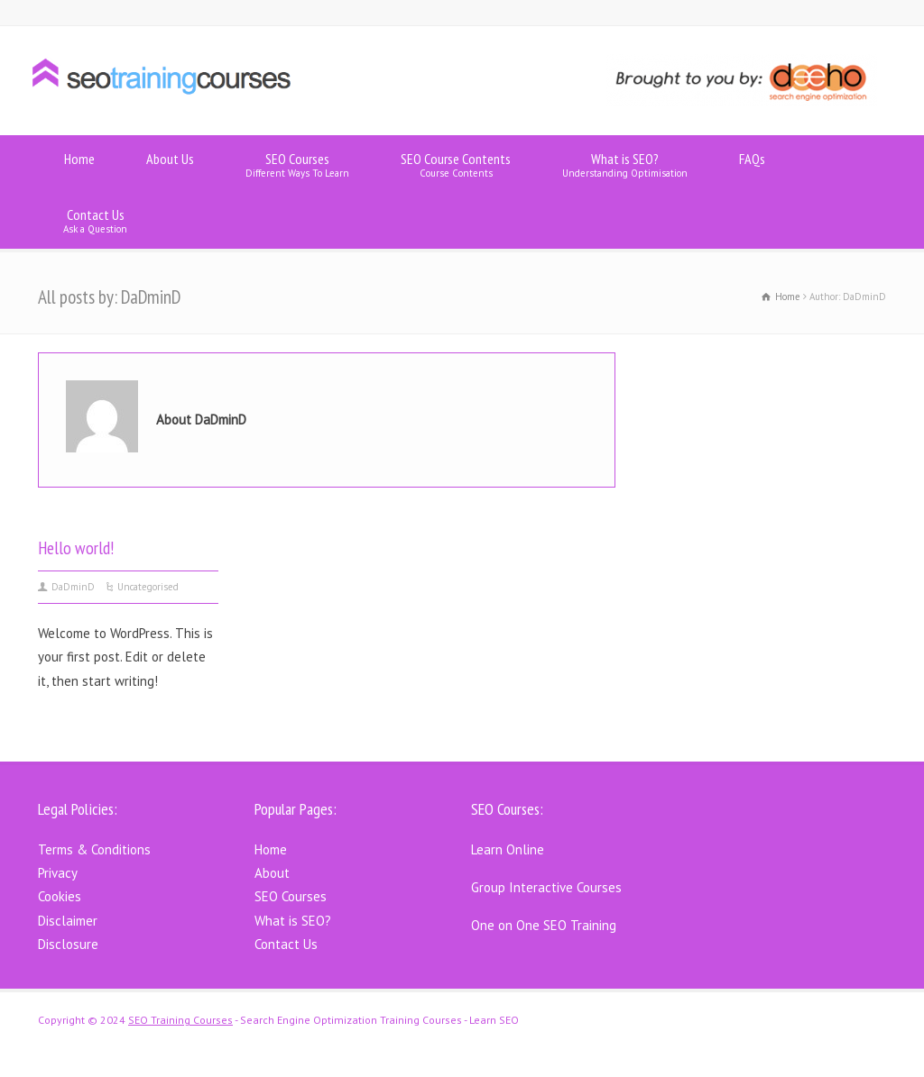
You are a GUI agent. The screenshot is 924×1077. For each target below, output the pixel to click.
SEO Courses (297, 164)
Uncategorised (148, 586)
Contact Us (95, 220)
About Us (170, 164)
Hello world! (76, 547)
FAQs (752, 164)
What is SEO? (625, 164)
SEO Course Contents (456, 164)
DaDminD (73, 586)
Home (79, 164)
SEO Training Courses (180, 1020)
